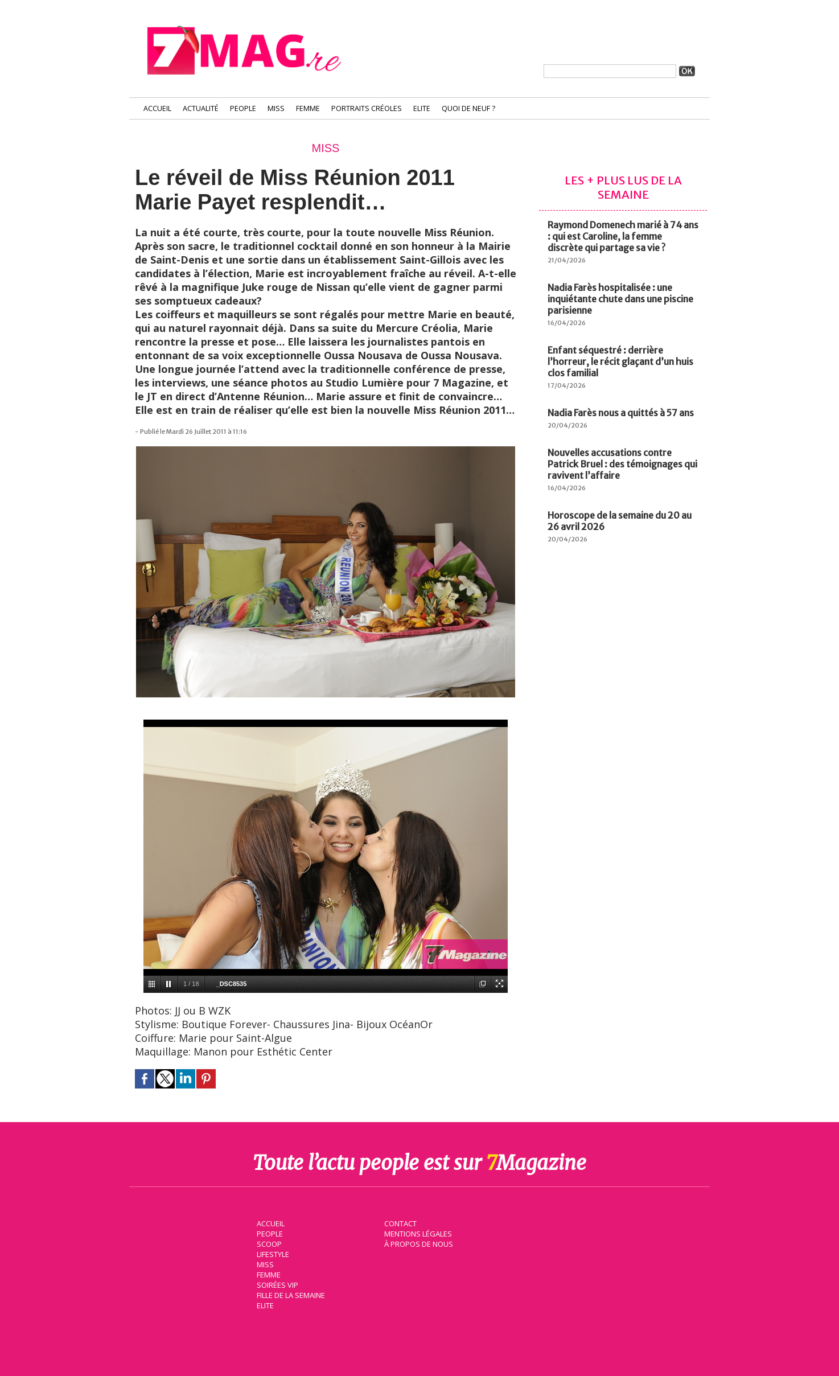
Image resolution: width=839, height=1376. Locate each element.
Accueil (157, 108)
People (243, 108)
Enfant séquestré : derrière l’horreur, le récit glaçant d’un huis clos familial (620, 361)
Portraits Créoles (366, 108)
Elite (421, 108)
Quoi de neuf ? (468, 108)
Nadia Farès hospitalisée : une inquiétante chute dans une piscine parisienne (620, 299)
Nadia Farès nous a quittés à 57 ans (621, 412)
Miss (276, 108)
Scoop (267, 1243)
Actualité (201, 108)
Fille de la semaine (289, 1294)
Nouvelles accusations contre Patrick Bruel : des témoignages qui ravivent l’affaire (622, 464)
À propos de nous (416, 1243)
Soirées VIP (275, 1284)
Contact (398, 1222)
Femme (308, 108)
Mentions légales (416, 1232)
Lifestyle (270, 1253)
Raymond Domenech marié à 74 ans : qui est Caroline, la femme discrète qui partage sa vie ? (623, 236)
